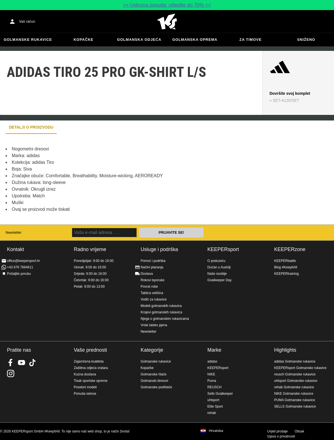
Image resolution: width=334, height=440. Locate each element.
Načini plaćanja (151, 267)
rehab (211, 413)
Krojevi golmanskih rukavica (161, 312)
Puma (211, 381)
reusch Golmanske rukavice (295, 374)
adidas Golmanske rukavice (294, 361)
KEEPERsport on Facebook (10, 362)
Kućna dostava (85, 374)
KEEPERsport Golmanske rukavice (300, 368)
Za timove (250, 39)
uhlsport (213, 400)
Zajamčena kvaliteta (89, 361)
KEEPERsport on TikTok (32, 362)
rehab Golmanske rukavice (294, 387)
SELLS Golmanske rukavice (295, 406)
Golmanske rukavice (28, 39)
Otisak (299, 431)
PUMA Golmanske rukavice (294, 400)
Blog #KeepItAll (285, 267)
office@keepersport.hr (23, 261)
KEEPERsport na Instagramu (10, 373)
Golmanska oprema (194, 39)
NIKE (211, 374)
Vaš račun (27, 21)
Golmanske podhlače (156, 387)
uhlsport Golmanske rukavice (296, 381)
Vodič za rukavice (153, 299)
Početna (167, 21)
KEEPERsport (223, 249)
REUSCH (214, 387)
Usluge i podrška (159, 249)
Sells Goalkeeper (220, 394)
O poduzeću (216, 261)
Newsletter (14, 233)
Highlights (285, 350)
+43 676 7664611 (20, 267)
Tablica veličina (151, 293)
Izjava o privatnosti (281, 436)
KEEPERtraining (286, 274)
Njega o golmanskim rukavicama (164, 319)
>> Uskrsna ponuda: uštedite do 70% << (167, 5)
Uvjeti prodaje (277, 431)
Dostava (146, 274)
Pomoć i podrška (152, 261)
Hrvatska (216, 431)
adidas (212, 361)
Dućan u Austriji (219, 267)
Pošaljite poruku (19, 274)
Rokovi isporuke (152, 280)
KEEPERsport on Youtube (21, 362)
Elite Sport (215, 406)
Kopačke (83, 39)
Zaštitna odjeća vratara (91, 368)
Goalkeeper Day (219, 280)
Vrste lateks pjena (153, 325)
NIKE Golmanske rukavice (293, 394)
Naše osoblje (217, 274)
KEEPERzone (290, 249)
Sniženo (306, 39)
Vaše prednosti (90, 350)
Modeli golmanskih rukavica (161, 306)
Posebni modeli (85, 387)
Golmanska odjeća (139, 39)
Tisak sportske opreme (91, 381)
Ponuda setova (85, 394)
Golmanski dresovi (154, 381)
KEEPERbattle (285, 261)
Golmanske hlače (153, 374)
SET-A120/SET (286, 100)
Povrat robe (149, 286)
